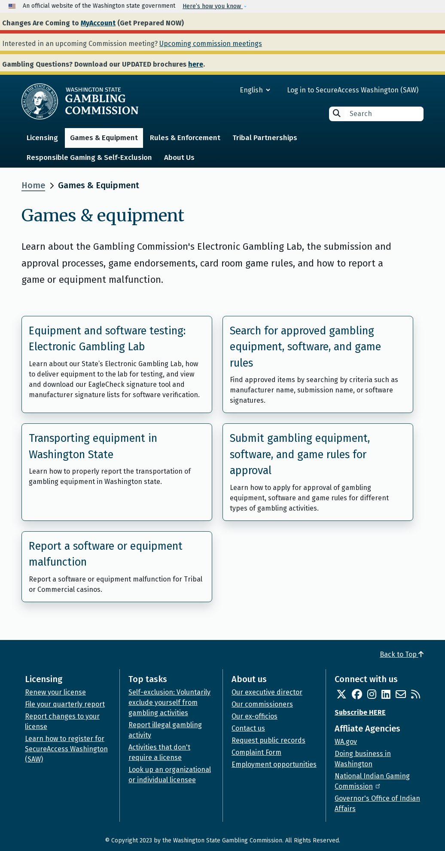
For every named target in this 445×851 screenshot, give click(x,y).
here (195, 64)
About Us (179, 157)
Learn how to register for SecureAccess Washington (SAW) (66, 749)
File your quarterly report (65, 704)
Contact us (248, 728)
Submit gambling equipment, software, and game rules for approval (300, 454)
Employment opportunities (274, 764)
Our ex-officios (254, 716)
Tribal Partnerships (264, 137)
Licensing (42, 137)
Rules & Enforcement (185, 137)
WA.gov (346, 742)
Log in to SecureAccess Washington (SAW (351, 90)
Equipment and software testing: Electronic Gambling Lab (107, 339)
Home (33, 185)
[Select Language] (224, 90)
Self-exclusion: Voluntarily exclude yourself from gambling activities (169, 702)
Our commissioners (262, 704)
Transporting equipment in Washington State (93, 446)
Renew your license (55, 692)
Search (336, 113)
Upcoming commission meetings (210, 44)
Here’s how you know (213, 6)
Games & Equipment (104, 137)
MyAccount (98, 23)
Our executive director (267, 692)
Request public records (268, 740)
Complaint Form (256, 752)
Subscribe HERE (360, 712)
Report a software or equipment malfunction (106, 554)
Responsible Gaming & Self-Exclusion (89, 157)
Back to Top (402, 654)
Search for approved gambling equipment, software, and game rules (305, 347)
